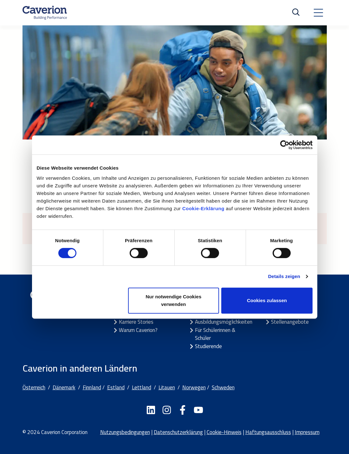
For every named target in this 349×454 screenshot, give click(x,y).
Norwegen (194, 387)
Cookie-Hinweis (224, 432)
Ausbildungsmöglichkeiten (223, 322)
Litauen (166, 387)
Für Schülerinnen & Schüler (215, 334)
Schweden (223, 387)
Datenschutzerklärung (178, 432)
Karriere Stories (136, 322)
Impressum (307, 432)
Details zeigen (284, 276)
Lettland (141, 387)
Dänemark (64, 387)
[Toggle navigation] (318, 13)
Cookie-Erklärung (204, 208)
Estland (116, 387)
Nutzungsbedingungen (125, 432)
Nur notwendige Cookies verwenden (173, 300)
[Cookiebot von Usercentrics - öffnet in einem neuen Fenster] (285, 145)
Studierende (208, 346)
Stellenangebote (290, 322)
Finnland (92, 387)
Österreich (34, 387)
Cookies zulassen (267, 300)
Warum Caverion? (138, 330)
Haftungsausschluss (268, 432)
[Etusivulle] (45, 13)
